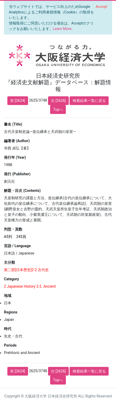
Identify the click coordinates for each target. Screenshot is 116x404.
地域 (7, 295)
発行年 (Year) (15, 157)
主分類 (9, 262)
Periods (10, 345)
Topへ (58, 109)
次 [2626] (58, 100)
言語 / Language (17, 246)
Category (11, 279)
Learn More (62, 29)
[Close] (101, 6)
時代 (7, 329)
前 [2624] (17, 100)
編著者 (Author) (17, 141)
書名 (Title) (13, 124)
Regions (10, 312)
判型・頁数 (13, 229)
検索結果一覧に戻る (89, 100)
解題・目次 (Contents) (22, 190)
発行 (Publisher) (17, 174)
